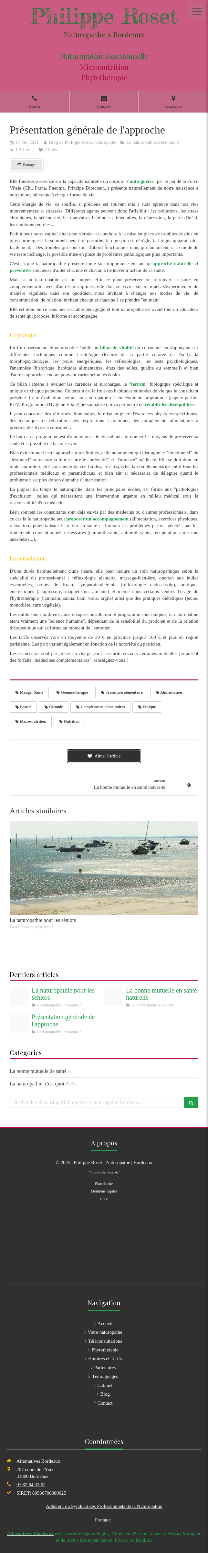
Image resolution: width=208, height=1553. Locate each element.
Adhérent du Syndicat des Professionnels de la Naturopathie (104, 1506)
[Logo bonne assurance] (113, 996)
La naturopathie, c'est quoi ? (39, 1083)
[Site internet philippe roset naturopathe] (19, 1023)
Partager (103, 1519)
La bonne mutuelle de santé (38, 1071)
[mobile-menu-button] (197, 11)
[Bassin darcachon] (19, 996)
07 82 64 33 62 (31, 1484)
